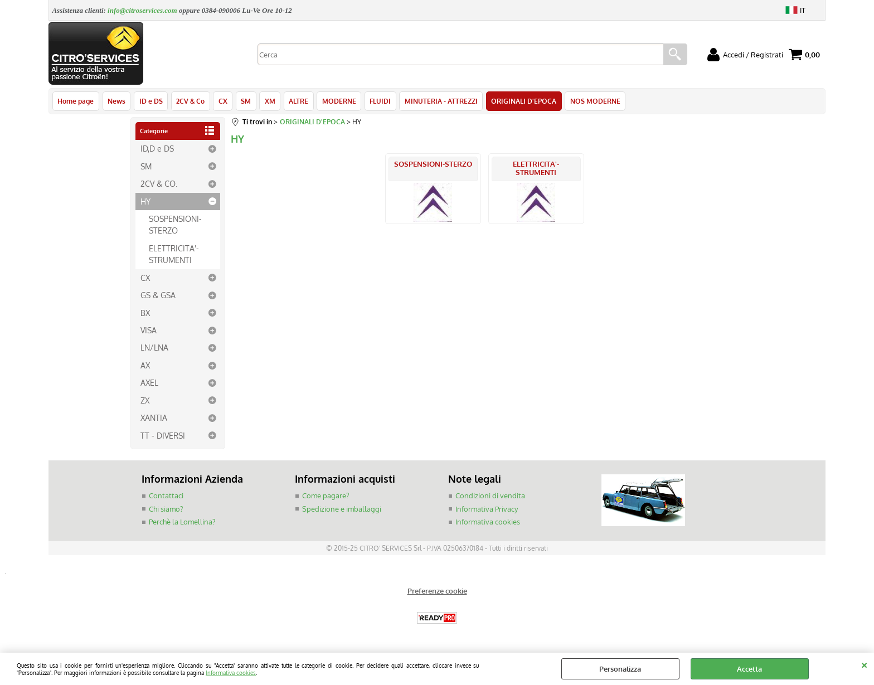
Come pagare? (325, 496)
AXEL (149, 383)
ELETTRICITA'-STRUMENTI (174, 255)
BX (145, 313)
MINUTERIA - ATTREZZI (437, 101)
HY (145, 202)
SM (244, 101)
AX (145, 366)
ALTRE (296, 101)
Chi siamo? (166, 509)
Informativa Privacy (486, 509)
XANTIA (153, 419)
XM (268, 101)
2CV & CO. (158, 184)
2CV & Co (189, 101)
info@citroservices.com (142, 10)
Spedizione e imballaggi (341, 509)
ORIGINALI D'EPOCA (520, 101)
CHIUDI (864, 663)
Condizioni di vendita (490, 496)
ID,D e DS (157, 149)
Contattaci (166, 496)
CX (221, 101)
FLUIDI (377, 101)
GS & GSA (158, 296)
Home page (75, 101)
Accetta (749, 668)
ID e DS (150, 101)
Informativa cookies (231, 672)
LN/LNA (154, 348)
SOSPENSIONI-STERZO (175, 225)
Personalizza (620, 668)
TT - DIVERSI (162, 436)
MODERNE (336, 101)
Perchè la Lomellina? (182, 522)
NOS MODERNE (591, 101)
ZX (144, 401)
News (116, 101)
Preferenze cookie (437, 591)
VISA (148, 331)
